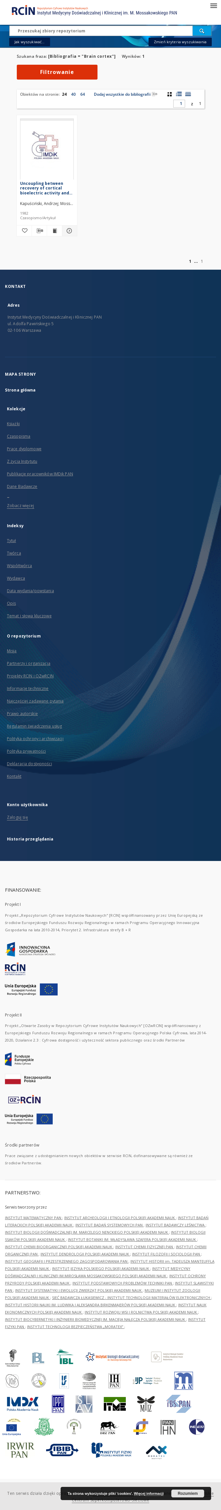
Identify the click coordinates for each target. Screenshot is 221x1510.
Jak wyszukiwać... (29, 41)
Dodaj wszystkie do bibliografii (125, 94)
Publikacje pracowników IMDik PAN (40, 474)
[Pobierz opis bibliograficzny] (39, 230)
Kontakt (14, 776)
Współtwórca (19, 565)
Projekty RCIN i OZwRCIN (30, 676)
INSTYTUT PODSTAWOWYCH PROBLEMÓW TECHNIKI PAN (122, 1283)
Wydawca (16, 578)
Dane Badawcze (22, 486)
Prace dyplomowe (24, 449)
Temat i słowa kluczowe (29, 616)
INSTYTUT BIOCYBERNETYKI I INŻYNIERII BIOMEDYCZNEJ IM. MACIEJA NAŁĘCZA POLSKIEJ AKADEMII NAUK (95, 1319)
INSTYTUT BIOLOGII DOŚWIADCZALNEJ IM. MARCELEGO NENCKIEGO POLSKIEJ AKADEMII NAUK (87, 1232)
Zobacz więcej (20, 505)
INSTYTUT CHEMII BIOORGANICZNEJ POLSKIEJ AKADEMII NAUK (59, 1246)
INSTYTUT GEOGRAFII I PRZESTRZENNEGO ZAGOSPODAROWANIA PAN (66, 1261)
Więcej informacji (149, 1493)
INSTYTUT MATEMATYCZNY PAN (33, 1217)
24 (64, 94)
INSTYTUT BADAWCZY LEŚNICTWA (176, 1224)
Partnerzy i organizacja (28, 663)
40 (73, 94)
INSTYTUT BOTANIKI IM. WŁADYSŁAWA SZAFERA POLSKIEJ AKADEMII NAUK (132, 1239)
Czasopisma (18, 436)
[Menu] (213, 5)
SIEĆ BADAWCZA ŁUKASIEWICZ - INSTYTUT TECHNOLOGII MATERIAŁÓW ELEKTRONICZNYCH (131, 1297)
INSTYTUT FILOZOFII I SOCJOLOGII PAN (166, 1254)
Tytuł (11, 540)
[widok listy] (188, 94)
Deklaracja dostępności (29, 764)
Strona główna (20, 390)
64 (82, 94)
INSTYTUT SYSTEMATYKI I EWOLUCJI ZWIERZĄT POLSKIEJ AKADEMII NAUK (79, 1290)
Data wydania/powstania (30, 591)
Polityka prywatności (26, 751)
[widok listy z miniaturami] (179, 94)
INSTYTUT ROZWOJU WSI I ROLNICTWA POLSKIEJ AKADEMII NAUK (141, 1312)
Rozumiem (188, 1493)
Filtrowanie (57, 72)
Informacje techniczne (28, 688)
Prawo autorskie (22, 713)
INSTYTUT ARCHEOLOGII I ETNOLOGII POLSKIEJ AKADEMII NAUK (120, 1217)
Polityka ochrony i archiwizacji (35, 738)
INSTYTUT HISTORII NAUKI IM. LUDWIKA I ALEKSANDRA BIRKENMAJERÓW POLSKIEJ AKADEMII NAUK (90, 1304)
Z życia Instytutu (22, 461)
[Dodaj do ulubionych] (24, 230)
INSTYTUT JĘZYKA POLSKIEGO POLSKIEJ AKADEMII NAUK (101, 1268)
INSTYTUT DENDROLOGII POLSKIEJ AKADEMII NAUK (85, 1254)
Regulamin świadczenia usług (34, 726)
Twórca (14, 553)
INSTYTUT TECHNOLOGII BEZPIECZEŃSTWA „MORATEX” (75, 1326)
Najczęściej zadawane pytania (35, 701)
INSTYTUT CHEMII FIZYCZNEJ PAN (144, 1246)
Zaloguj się (17, 817)
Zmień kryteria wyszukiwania (180, 41)
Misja (12, 651)
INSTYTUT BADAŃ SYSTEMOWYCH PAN (109, 1224)
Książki (13, 424)
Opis (11, 603)
